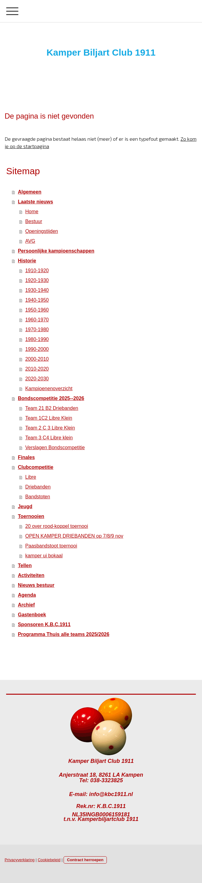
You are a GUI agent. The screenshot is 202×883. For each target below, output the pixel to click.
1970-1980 (37, 329)
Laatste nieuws (35, 201)
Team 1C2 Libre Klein (48, 418)
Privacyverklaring (19, 859)
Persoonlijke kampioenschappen (56, 250)
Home (31, 211)
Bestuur (33, 221)
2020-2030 (37, 378)
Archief (26, 604)
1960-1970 (37, 319)
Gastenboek (32, 614)
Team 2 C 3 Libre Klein (50, 427)
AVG (30, 241)
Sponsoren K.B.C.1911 (44, 624)
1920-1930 (37, 280)
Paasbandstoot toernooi (51, 545)
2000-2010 (37, 359)
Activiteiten (31, 575)
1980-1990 (37, 339)
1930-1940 (37, 290)
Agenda (27, 595)
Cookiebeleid (49, 859)
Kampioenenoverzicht (48, 388)
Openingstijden (41, 231)
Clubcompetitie (35, 467)
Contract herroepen (85, 859)
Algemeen (29, 191)
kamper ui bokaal (44, 555)
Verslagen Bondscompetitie (55, 447)
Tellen (25, 565)
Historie (27, 260)
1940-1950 (37, 300)
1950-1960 (37, 309)
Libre (30, 477)
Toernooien (31, 516)
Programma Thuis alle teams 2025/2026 (63, 634)
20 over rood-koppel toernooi (56, 526)
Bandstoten (37, 496)
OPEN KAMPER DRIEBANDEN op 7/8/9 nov (74, 536)
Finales (26, 457)
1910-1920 (37, 270)
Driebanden (38, 486)
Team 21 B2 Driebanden (51, 408)
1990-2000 (37, 349)
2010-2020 (37, 368)
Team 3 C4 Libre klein (49, 437)
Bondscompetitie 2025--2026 (51, 398)
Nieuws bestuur (36, 585)
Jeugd (25, 506)
